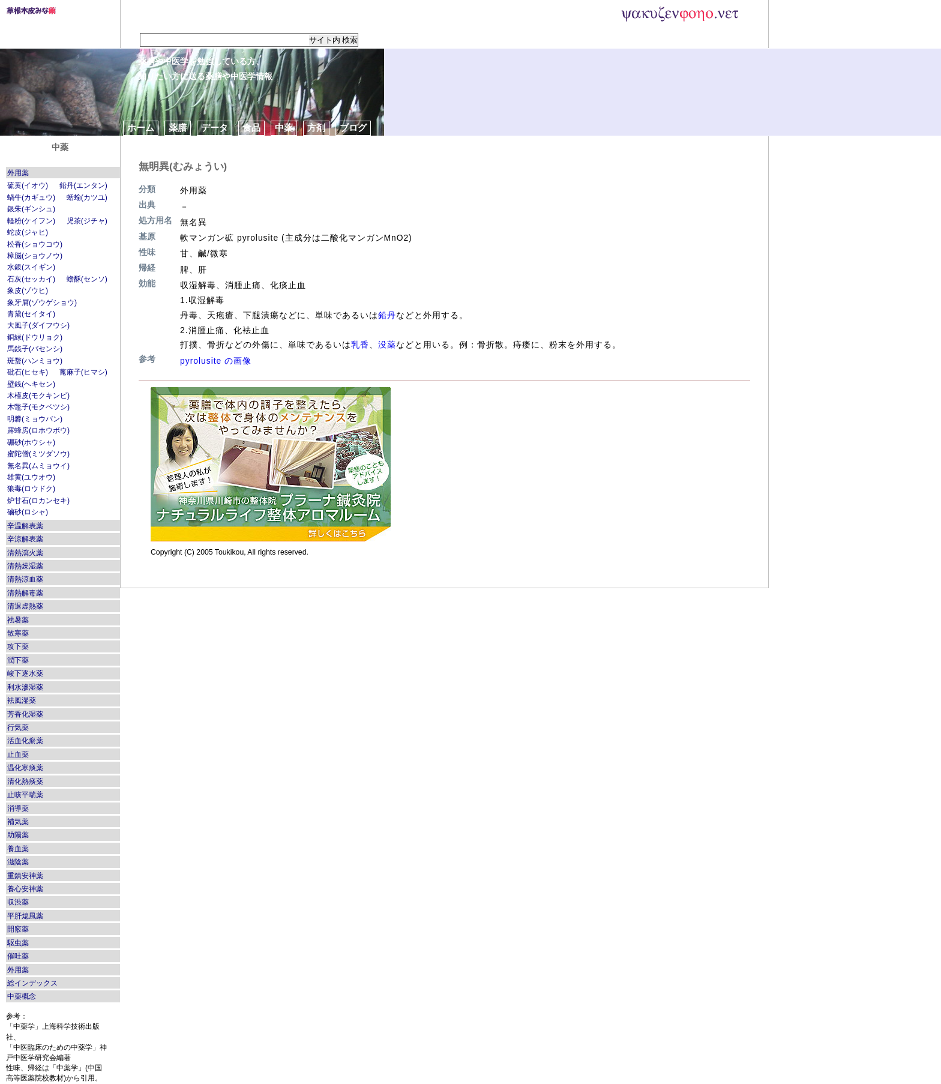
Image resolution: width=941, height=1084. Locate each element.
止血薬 (18, 754)
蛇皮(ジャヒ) (27, 232)
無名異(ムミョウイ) (38, 466)
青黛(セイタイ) (31, 314)
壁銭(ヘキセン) (31, 384)
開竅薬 (18, 929)
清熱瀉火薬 (25, 553)
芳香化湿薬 (25, 714)
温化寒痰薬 (25, 767)
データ (214, 127)
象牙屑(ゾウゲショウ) (42, 302)
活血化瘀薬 (25, 740)
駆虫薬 (18, 943)
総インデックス (32, 983)
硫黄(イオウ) (27, 185)
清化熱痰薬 (25, 781)
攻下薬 (18, 646)
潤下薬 (18, 660)
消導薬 (18, 808)
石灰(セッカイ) (31, 279)
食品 (251, 127)
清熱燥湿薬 (25, 566)
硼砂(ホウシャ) (31, 442)
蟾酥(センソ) (87, 279)
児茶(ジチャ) (87, 221)
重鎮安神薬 (25, 876)
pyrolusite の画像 (215, 361)
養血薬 (18, 849)
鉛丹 (387, 315)
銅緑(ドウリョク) (34, 337)
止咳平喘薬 (25, 794)
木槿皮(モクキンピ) (38, 395)
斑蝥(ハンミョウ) (34, 361)
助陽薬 (18, 835)
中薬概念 (21, 996)
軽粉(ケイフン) (31, 221)
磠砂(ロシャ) (27, 512)
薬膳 (178, 127)
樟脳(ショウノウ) (34, 255)
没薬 (387, 344)
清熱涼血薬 (25, 579)
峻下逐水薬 (25, 673)
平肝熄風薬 (25, 916)
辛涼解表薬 (25, 539)
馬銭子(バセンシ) (34, 349)
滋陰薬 (18, 862)
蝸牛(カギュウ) (31, 197)
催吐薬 (18, 956)
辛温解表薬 (25, 526)
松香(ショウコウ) (34, 244)
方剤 (316, 127)
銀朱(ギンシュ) (31, 209)
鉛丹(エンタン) (83, 185)
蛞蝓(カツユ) (87, 197)
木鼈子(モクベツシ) (38, 407)
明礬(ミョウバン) (34, 419)
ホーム (140, 127)
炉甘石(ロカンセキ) (38, 500)
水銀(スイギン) (31, 267)
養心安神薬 (25, 889)
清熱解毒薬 (25, 593)
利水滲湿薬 (25, 687)
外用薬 (18, 173)
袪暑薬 (18, 620)
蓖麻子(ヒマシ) (83, 372)
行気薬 (18, 727)
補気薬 (18, 822)
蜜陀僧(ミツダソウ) (38, 454)
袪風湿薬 (21, 700)
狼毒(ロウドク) (31, 488)
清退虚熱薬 (25, 606)
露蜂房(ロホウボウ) (38, 430)
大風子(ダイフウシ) (38, 325)
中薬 (284, 127)
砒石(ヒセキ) (27, 372)
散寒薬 (18, 633)
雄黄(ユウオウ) (31, 477)
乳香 (360, 344)
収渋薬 (18, 902)
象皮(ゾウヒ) (27, 290)
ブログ (353, 127)
